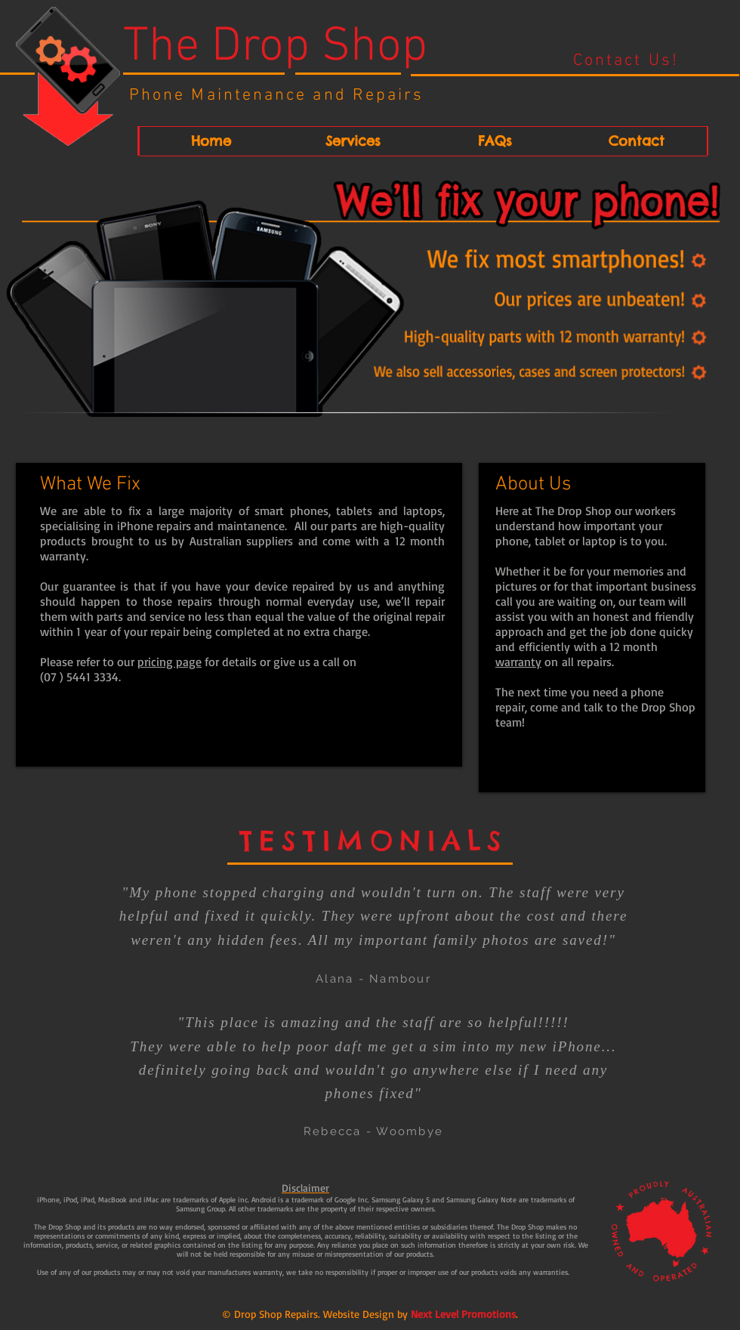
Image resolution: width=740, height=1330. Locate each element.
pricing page (169, 661)
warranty (518, 661)
